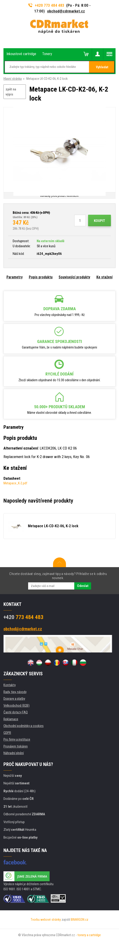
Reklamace (10, 719)
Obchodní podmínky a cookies (23, 726)
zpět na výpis (11, 92)
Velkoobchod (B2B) (16, 705)
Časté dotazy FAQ (15, 712)
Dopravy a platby (14, 699)
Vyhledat (102, 67)
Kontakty (9, 685)
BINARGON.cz (79, 919)
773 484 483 (23, 617)
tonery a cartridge (89, 935)
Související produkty (74, 277)
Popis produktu (41, 277)
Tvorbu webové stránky (46, 919)
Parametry (14, 277)
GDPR (7, 733)
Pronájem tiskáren (15, 746)
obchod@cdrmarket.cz (66, 11)
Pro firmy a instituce (16, 739)
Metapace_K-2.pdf (15, 483)
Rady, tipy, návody (15, 692)
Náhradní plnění (13, 753)
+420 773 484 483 (46, 5)
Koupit (99, 221)
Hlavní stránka (12, 78)
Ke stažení (104, 277)
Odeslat (82, 586)
